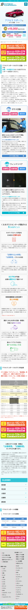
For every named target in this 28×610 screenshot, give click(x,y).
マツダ (4, 41)
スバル (3, 581)
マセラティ (18, 592)
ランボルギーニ (19, 594)
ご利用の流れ (5, 561)
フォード (18, 574)
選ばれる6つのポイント (7, 559)
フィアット (18, 587)
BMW (3, 590)
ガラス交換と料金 (6, 555)
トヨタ (3, 568)
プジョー (18, 596)
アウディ (4, 588)
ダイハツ (4, 586)
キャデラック (19, 576)
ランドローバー (19, 568)
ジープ (17, 579)
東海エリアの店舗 (20, 559)
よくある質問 (19, 561)
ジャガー (18, 570)
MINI (17, 572)
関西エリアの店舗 (20, 557)
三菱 (3, 577)
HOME (2, 41)
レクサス (4, 571)
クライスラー (19, 581)
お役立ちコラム (19, 563)
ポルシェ (4, 595)
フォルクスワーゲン (6, 597)
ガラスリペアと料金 (6, 557)
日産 (3, 573)
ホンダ (3, 575)
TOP (3, 553)
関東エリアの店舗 (20, 554)
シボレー (18, 583)
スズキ (3, 584)
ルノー (17, 598)
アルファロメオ (19, 585)
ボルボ (17, 566)
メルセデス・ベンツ (6, 592)
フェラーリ (18, 590)
